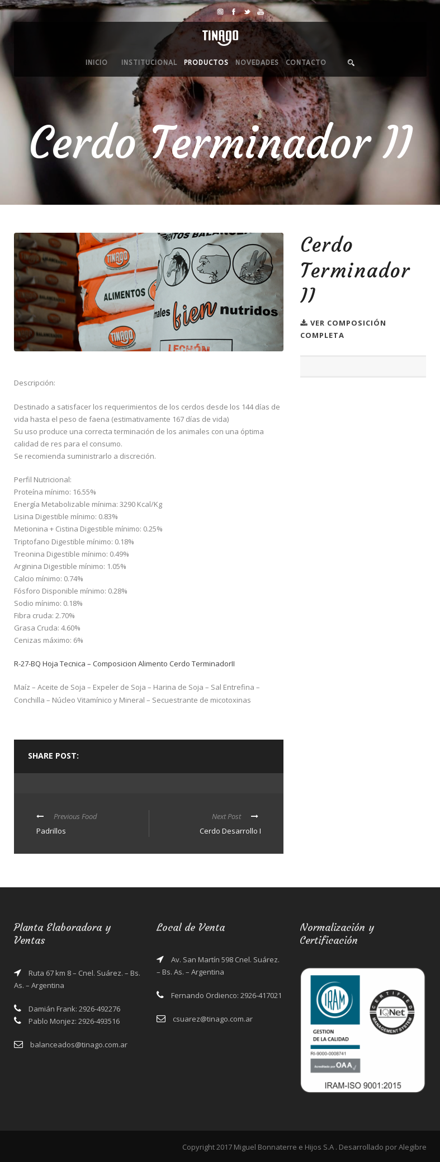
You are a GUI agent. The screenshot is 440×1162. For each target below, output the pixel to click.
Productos (206, 63)
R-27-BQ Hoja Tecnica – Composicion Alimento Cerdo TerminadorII (124, 663)
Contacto (306, 63)
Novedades (257, 63)
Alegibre (413, 1147)
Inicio (97, 63)
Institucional (149, 63)
